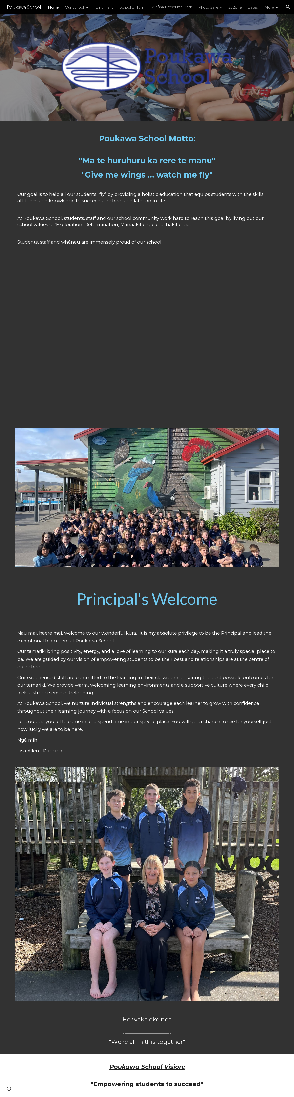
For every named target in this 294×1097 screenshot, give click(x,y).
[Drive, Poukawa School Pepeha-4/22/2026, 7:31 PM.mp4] (147, 341)
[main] (147, 194)
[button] (288, 7)
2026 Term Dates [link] (243, 7)
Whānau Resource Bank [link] (172, 6)
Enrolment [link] (104, 7)
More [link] (269, 7)
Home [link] (53, 7)
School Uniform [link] (132, 7)
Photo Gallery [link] (210, 7)
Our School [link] (74, 7)
